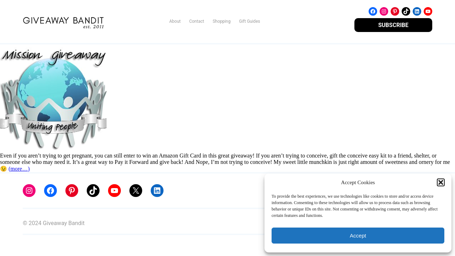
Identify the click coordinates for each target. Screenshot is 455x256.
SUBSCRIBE (393, 25)
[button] (440, 182)
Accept (358, 236)
